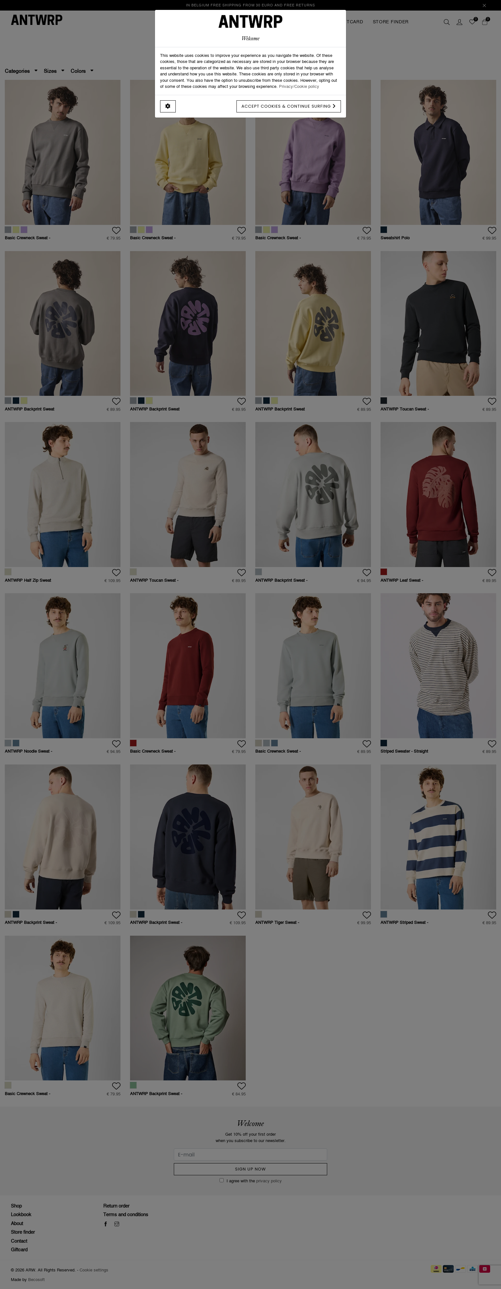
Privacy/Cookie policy (299, 86)
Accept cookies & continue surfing (289, 106)
